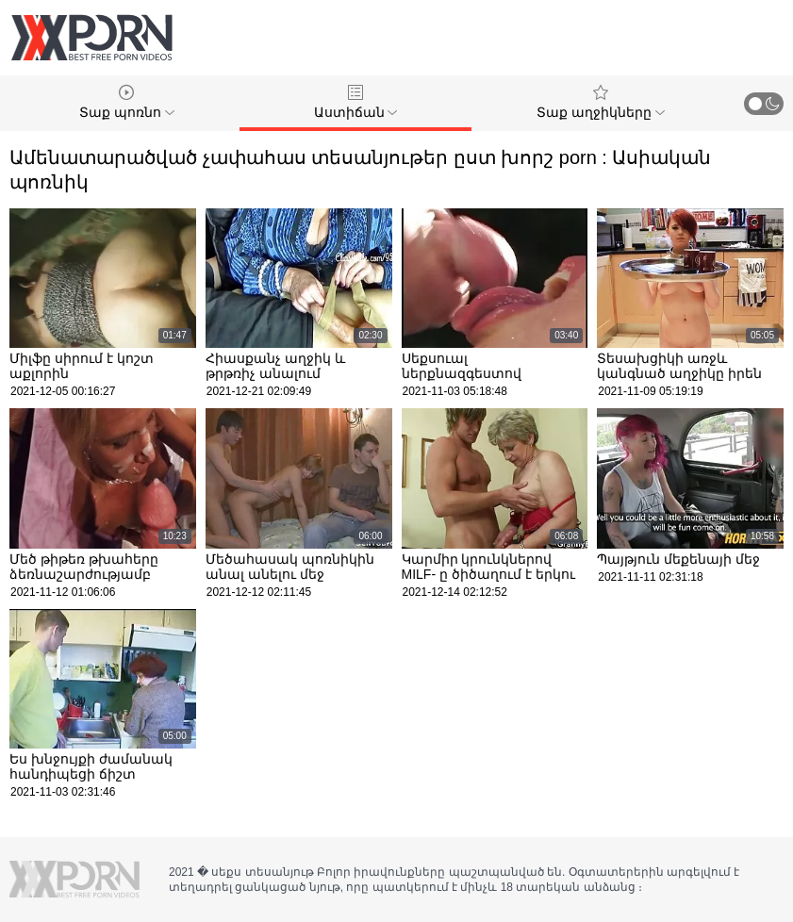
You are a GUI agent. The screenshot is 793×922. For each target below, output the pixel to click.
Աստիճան (356, 102)
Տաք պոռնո (126, 102)
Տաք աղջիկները (601, 102)
